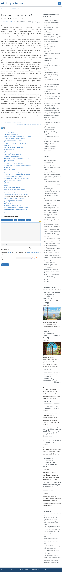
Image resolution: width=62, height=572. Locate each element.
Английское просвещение (51, 164)
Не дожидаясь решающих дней (12, 205)
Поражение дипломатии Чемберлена (14, 173)
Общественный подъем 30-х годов (13, 164)
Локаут (6, 185)
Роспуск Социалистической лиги (13, 171)
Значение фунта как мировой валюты (14, 153)
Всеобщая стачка (8, 203)
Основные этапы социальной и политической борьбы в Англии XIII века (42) (52, 557)
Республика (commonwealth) (51, 141)
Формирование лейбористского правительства (28, 124)
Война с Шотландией (49, 148)
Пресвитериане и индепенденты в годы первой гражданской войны (52, 103)
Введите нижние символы (8, 258)
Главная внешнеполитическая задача (14, 138)
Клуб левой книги (9, 160)
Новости (46, 281)
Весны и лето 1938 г (9, 169)
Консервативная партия (10, 162)
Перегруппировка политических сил (11, 122)
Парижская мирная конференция (13, 180)
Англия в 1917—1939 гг (8, 133)
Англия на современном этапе (52, 174)
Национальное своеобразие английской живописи (18, 136)
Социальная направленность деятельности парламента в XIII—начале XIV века (52, 274)
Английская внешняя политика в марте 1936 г (16, 158)
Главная (3, 9)
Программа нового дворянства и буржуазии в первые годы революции (52, 98)
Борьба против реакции (10, 151)
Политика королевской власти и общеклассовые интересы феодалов (51, 405)
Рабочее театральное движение (13, 156)
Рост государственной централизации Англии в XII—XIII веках (52, 234)
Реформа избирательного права (13, 176)
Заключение (47, 150)
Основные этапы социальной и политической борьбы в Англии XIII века (52, 257)
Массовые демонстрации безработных (15, 143)
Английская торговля (49, 48)
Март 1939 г (7, 167)
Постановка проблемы (50, 43)
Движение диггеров (49, 143)
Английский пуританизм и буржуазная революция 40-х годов (51, 75)
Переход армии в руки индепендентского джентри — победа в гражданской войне (52, 108)
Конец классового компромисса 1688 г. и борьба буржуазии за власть (52, 177)
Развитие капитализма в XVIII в (52, 181)
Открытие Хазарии (49, 278)
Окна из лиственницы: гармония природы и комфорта (51, 334)
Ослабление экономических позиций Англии (16, 194)
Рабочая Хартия (8, 145)
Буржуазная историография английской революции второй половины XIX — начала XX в (52, 36)
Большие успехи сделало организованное (15, 209)
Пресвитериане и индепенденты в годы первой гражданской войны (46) (52, 546)
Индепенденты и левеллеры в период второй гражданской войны (52, 138)
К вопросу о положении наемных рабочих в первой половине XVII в (51, 58)
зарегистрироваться (33, 252)
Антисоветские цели (9, 149)
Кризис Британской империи (12, 193)
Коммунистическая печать (11, 134)
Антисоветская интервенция (12, 187)
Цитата (21, 220)
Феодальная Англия (49, 188)
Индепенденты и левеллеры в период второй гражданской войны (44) (52, 552)
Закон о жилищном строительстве (13, 200)
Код (28, 220)
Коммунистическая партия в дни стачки (15, 213)
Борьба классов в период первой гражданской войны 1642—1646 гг (51, 219)
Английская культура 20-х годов (12, 154)
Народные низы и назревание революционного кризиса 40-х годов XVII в (52, 202)
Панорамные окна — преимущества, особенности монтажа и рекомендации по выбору (51, 297)
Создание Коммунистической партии (14, 189)
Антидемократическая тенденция (13, 211)
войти (9, 252)
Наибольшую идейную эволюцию (13, 147)
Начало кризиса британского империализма (16, 178)
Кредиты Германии (9, 202)
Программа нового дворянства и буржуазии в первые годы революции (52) (52, 531)
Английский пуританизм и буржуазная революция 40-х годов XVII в (51, 207)
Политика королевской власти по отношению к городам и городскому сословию (52, 245)
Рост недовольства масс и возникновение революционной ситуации (51, 70)
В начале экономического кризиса (13, 140)
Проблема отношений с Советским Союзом (16, 207)
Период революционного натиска (13, 182)
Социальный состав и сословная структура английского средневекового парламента (52, 486)
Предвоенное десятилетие (11, 142)
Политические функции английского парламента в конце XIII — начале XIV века (51, 269)
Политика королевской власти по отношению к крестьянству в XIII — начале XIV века (52, 240)
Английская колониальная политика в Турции (16, 191)
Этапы (46, 279)
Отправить (5, 265)
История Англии (14, 3)
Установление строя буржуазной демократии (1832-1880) (52, 184)
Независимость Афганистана (12, 184)
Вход (50, 569)
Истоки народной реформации (52, 79)
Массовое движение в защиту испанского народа (17, 165)
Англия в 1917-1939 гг (12, 9)
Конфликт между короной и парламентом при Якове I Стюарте (51, 86)
